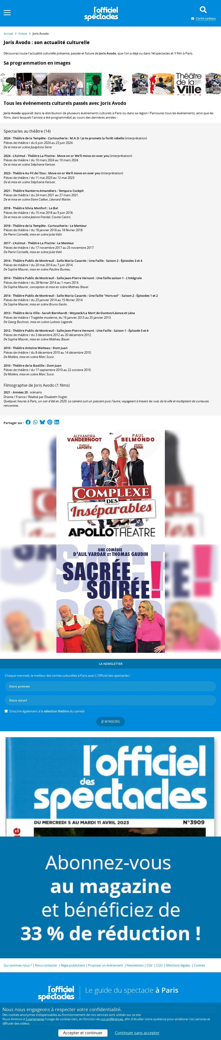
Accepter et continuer (83, 1032)
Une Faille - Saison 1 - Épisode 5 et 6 (122, 330)
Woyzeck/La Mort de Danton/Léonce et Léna (102, 313)
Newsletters (135, 965)
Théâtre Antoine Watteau (31, 348)
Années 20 (20, 392)
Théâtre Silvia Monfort (30, 208)
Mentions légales (178, 965)
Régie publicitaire (73, 965)
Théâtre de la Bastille (28, 365)
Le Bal (53, 208)
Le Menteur (78, 225)
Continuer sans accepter (137, 1032)
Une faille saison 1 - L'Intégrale (119, 278)
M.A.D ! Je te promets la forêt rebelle (97, 138)
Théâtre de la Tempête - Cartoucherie (40, 138)
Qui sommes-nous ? (18, 965)
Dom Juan (60, 348)
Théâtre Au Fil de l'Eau (29, 173)
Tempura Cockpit (71, 191)
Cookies (199, 965)
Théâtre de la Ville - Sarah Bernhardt (40, 313)
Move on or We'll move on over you (83, 156)
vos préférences (111, 1019)
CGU (159, 965)
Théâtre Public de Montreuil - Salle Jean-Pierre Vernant (53, 278)
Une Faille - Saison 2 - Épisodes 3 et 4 (115, 260)
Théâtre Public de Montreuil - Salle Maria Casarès (49, 260)
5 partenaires (35, 1019)
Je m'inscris (110, 721)
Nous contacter (46, 965)
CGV (150, 965)
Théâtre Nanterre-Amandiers (34, 191)
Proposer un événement (105, 965)
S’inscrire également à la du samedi (47, 711)
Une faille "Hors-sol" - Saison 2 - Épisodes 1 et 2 (123, 295)
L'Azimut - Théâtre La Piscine (34, 156)
